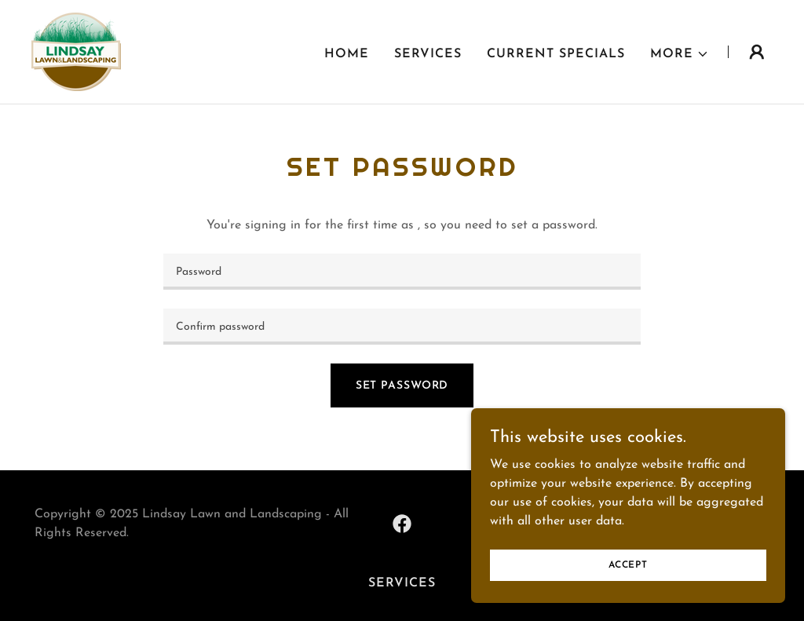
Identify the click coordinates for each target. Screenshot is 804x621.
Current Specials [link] (556, 54)
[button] (679, 54)
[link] (76, 51)
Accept (628, 564)
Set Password (402, 386)
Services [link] (428, 54)
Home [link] (346, 54)
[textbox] (402, 272)
